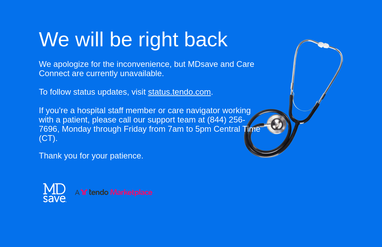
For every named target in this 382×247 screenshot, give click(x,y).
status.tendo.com (179, 91)
